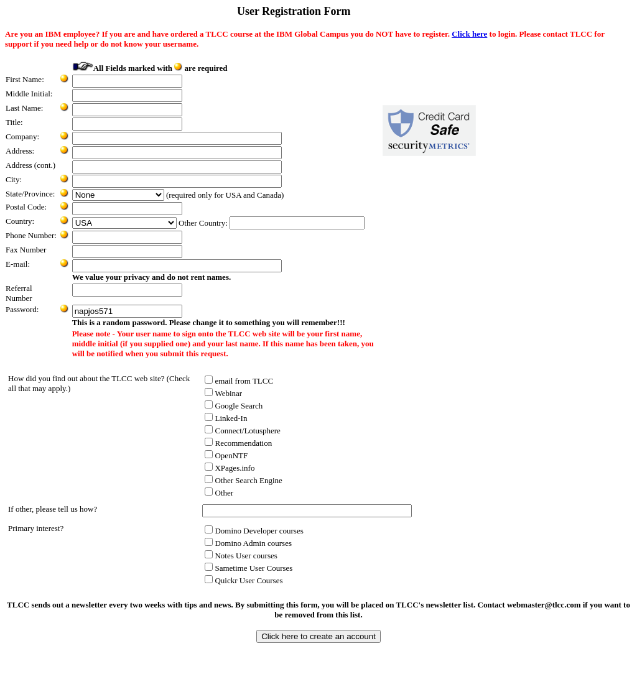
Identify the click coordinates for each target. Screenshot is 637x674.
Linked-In (226, 418)
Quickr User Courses (243, 580)
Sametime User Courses (248, 568)
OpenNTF (226, 455)
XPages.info (229, 468)
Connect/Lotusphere (242, 430)
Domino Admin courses (248, 543)
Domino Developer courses (254, 530)
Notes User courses (241, 555)
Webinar (223, 393)
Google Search (234, 405)
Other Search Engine (243, 480)
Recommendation (238, 443)
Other (219, 492)
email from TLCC (239, 380)
